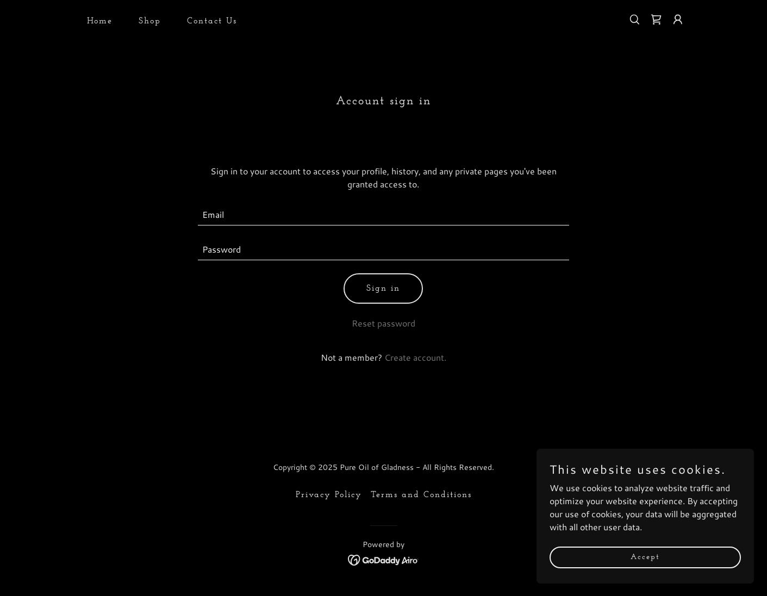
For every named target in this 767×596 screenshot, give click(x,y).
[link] (656, 19)
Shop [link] (150, 21)
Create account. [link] (415, 357)
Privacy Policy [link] (329, 495)
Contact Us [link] (212, 21)
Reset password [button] (383, 323)
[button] (678, 19)
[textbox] (383, 214)
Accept (645, 557)
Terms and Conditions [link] (421, 495)
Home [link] (100, 21)
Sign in (383, 288)
